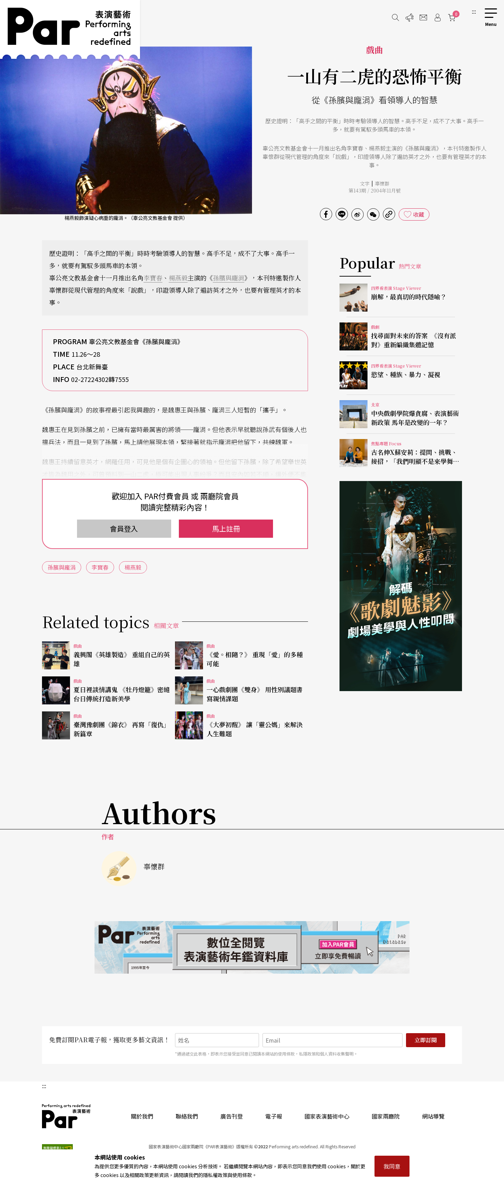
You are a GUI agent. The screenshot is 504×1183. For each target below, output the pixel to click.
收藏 (418, 214)
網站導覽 (433, 1116)
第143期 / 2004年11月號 (375, 190)
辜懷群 (382, 183)
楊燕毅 (178, 277)
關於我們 (142, 1116)
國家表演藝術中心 (326, 1116)
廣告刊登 (231, 1116)
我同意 (392, 1166)
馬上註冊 (226, 528)
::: (474, 11)
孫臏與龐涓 (228, 277)
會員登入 (124, 528)
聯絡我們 (187, 1116)
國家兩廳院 (386, 1116)
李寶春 (153, 277)
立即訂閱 (425, 1040)
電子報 (273, 1116)
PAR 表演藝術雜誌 (66, 1116)
